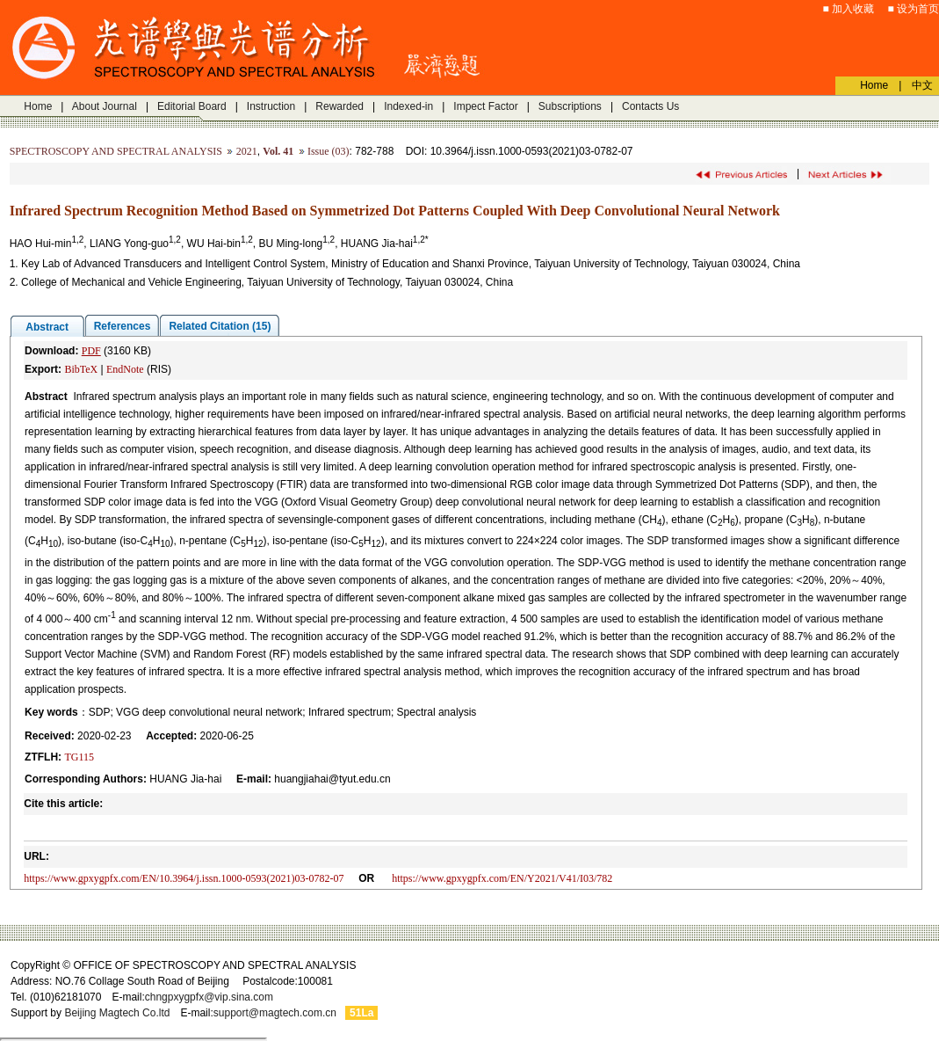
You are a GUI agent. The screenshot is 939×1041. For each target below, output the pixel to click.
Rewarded (339, 106)
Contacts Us (650, 106)
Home (38, 106)
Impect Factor (485, 106)
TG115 (79, 757)
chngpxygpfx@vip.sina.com (209, 997)
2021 (246, 151)
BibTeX (81, 369)
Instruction (271, 106)
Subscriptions (570, 106)
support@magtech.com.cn (274, 1013)
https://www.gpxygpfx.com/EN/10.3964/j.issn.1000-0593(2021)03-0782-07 (183, 878)
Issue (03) (328, 151)
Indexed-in (408, 106)
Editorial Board (192, 106)
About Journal (104, 106)
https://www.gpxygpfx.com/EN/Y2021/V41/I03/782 (502, 878)
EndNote (125, 369)
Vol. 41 (278, 151)
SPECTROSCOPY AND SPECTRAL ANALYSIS (116, 151)
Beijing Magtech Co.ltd (117, 1013)
